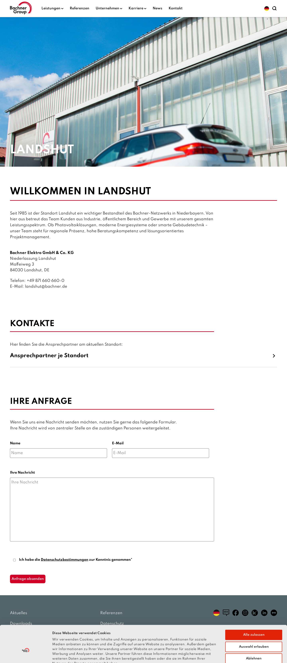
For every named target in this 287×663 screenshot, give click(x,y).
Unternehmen (109, 8)
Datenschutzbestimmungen (64, 560)
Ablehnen (253, 634)
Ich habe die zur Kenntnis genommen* (75, 560)
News (157, 8)
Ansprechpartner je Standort (49, 356)
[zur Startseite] (21, 8)
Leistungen (52, 8)
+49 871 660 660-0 (45, 281)
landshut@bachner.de (46, 287)
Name (15, 443)
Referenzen (79, 8)
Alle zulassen (253, 610)
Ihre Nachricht (22, 472)
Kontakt (176, 8)
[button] (266, 8)
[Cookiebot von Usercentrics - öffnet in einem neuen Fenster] (25, 655)
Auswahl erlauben (254, 622)
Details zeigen (225, 655)
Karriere (137, 8)
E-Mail (118, 443)
